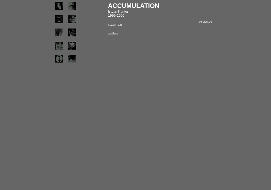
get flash (113, 33)
